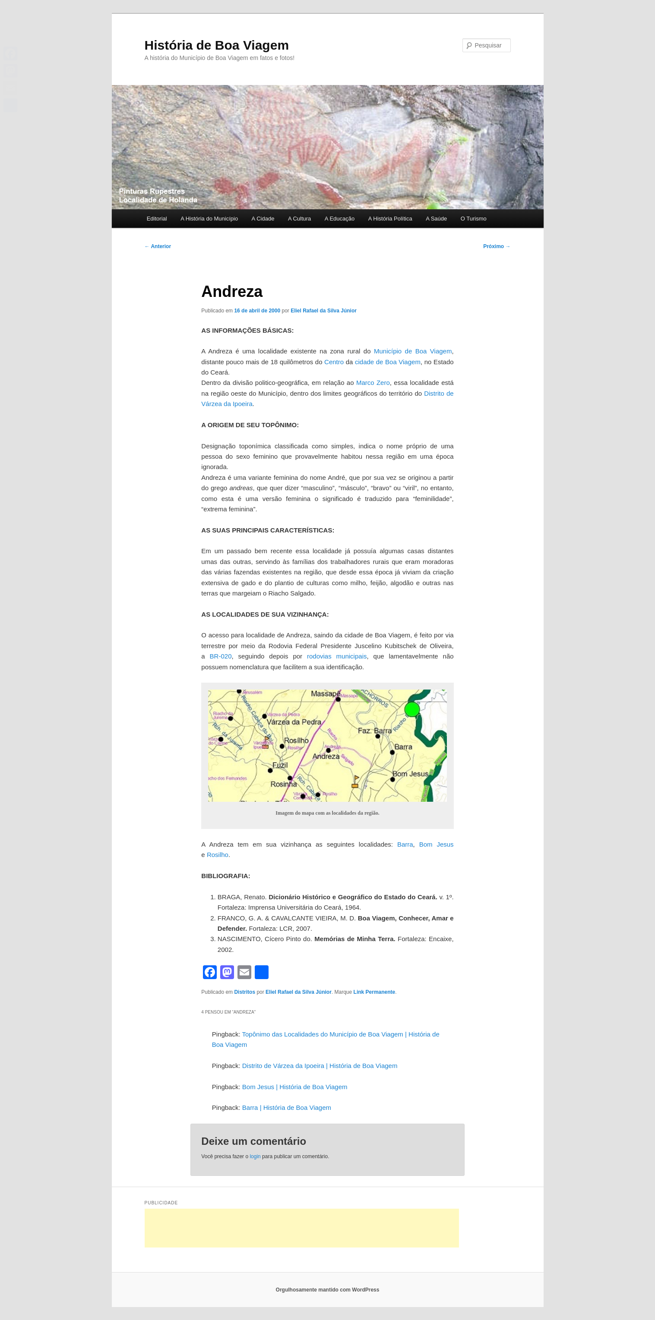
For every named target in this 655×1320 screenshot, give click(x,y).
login (255, 1156)
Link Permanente (375, 992)
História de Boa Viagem (217, 45)
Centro (334, 361)
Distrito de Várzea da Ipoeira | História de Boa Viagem (320, 1065)
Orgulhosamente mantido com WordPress (328, 1290)
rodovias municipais (337, 656)
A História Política (390, 218)
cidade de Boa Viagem (388, 361)
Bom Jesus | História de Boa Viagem (295, 1086)
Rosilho (217, 854)
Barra (405, 844)
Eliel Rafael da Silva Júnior (324, 311)
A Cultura (299, 218)
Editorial (157, 218)
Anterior (158, 246)
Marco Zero (373, 382)
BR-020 (221, 656)
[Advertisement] (302, 1228)
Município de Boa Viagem (413, 351)
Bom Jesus (436, 844)
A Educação (339, 218)
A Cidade (263, 218)
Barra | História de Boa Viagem (286, 1107)
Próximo (496, 246)
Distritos (244, 992)
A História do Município (209, 218)
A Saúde (436, 218)
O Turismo (474, 218)
